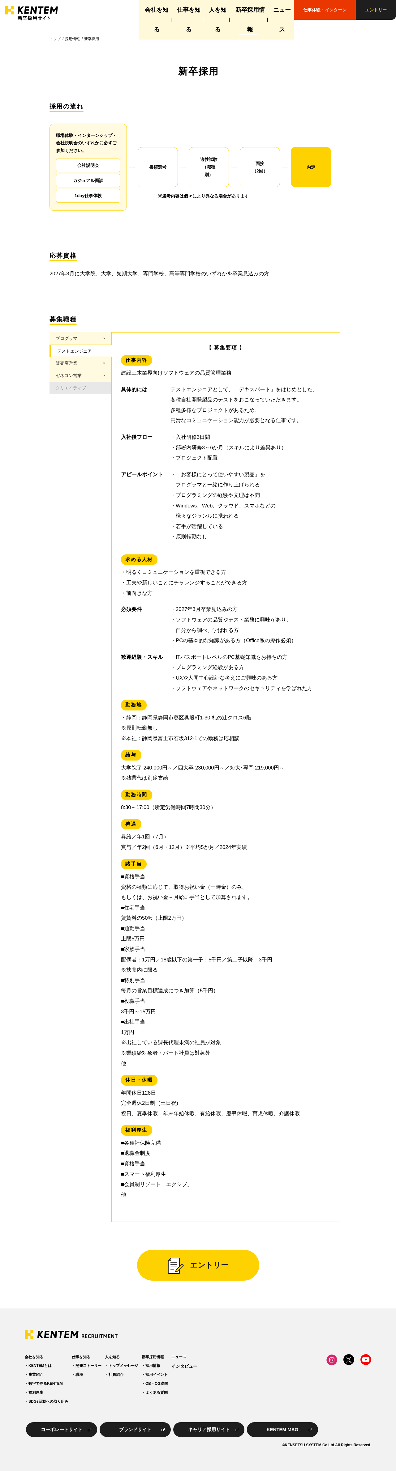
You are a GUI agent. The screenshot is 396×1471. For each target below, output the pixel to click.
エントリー (376, 9)
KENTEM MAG (283, 1429)
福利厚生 (35, 1393)
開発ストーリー (108, 1366)
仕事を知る (157, 9)
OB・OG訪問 (216, 1384)
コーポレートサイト (62, 1429)
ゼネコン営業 (69, 375)
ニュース (276, 9)
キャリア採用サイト (209, 1429)
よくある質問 (216, 1393)
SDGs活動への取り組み (48, 1401)
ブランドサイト (135, 1429)
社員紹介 (155, 1375)
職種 (99, 1375)
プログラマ (66, 338)
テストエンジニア (74, 351)
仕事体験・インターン (324, 9)
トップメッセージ (163, 1366)
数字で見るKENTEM (45, 1384)
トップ (55, 39)
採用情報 (72, 39)
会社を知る (117, 9)
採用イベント (216, 1375)
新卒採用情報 (236, 9)
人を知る (195, 9)
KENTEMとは (40, 1366)
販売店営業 (66, 363)
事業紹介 (35, 1375)
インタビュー (263, 1366)
